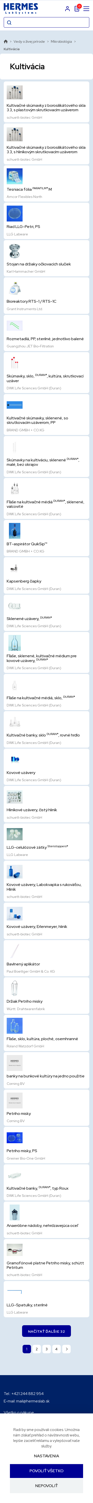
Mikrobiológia (61, 41)
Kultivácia (12, 49)
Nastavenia (46, 1456)
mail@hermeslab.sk (33, 1401)
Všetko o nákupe (19, 1412)
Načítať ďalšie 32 (46, 1331)
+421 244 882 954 (27, 1393)
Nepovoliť (46, 1486)
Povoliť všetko (46, 1470)
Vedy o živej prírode (29, 41)
